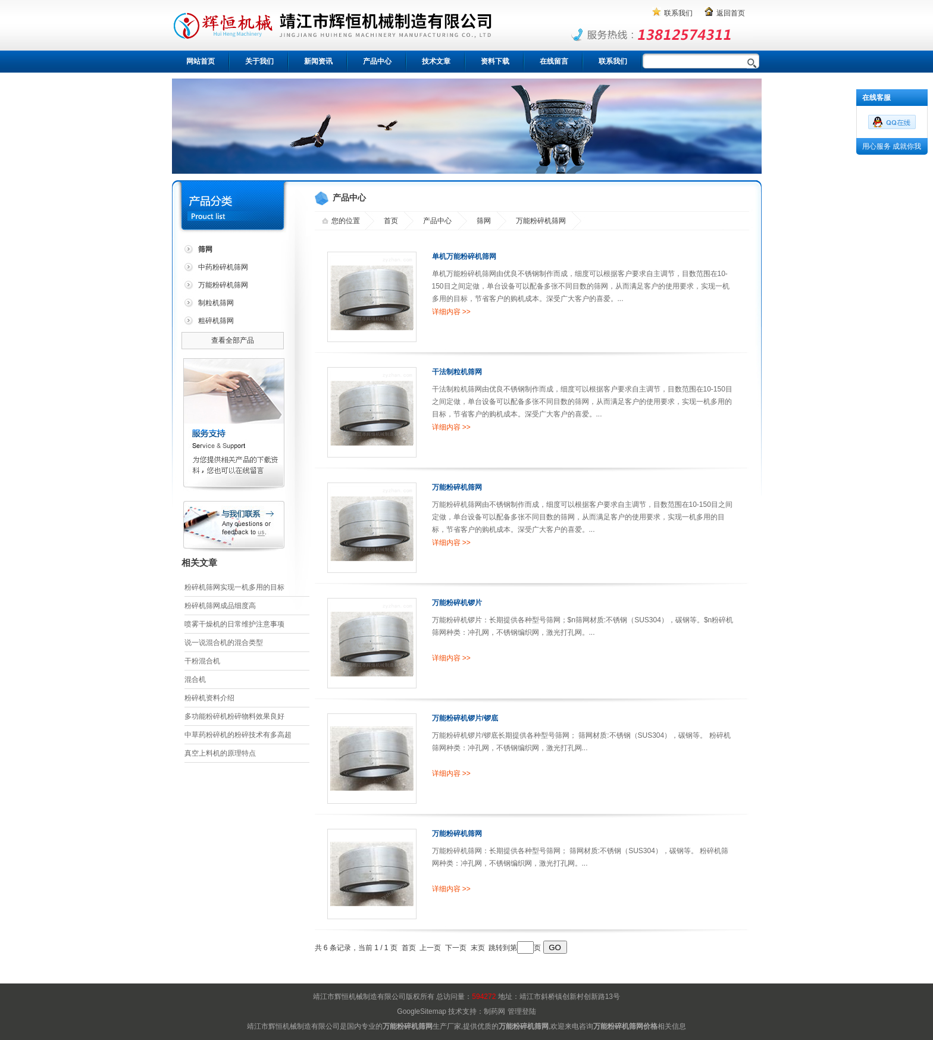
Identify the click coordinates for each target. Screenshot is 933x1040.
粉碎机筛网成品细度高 (220, 606)
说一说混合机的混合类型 (223, 642)
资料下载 (495, 61)
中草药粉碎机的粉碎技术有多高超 (238, 735)
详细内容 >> (451, 312)
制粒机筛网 (216, 303)
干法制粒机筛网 (457, 372)
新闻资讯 (318, 61)
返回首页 (730, 13)
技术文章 (436, 61)
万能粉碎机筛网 (223, 285)
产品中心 (377, 61)
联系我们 (678, 13)
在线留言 (554, 61)
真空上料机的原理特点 (220, 753)
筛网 (484, 221)
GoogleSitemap (421, 1011)
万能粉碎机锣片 (457, 603)
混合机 (195, 679)
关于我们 (259, 61)
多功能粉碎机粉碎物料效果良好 (234, 716)
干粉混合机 (202, 661)
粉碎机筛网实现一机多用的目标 (234, 587)
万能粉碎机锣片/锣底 (465, 718)
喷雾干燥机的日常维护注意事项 (234, 624)
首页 (391, 221)
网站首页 (200, 61)
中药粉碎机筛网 (223, 267)
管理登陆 (522, 1011)
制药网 (494, 1011)
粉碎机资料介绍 (209, 698)
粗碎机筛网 (216, 321)
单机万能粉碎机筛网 (464, 256)
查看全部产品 (232, 340)
